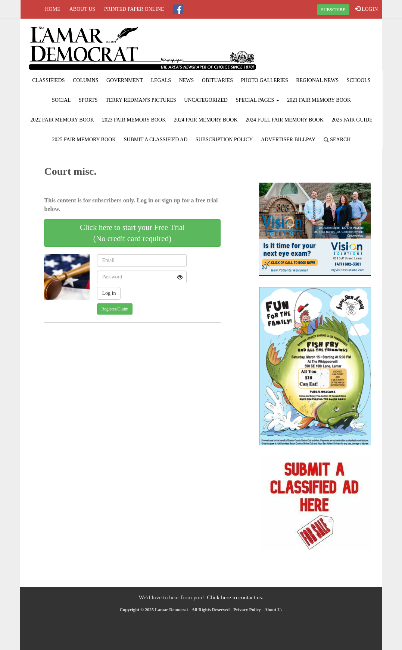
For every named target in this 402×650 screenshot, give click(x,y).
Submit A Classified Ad (156, 139)
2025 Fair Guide (351, 120)
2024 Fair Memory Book (206, 120)
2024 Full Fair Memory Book (285, 120)
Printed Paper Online (134, 9)
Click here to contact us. (235, 597)
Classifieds (48, 80)
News (186, 80)
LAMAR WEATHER (321, 46)
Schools (359, 80)
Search (337, 139)
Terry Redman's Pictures (141, 100)
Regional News (317, 80)
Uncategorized (206, 100)
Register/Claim (114, 309)
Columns (85, 80)
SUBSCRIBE (333, 9)
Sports (88, 100)
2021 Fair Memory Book (319, 100)
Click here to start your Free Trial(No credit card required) (132, 233)
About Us (82, 9)
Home (52, 9)
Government (124, 80)
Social (61, 100)
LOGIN (366, 9)
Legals (161, 80)
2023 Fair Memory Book (134, 120)
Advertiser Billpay (288, 139)
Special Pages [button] (257, 100)
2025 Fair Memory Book (84, 139)
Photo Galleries (264, 80)
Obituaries (217, 80)
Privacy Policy (247, 609)
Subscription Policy (224, 139)
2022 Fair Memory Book (62, 120)
